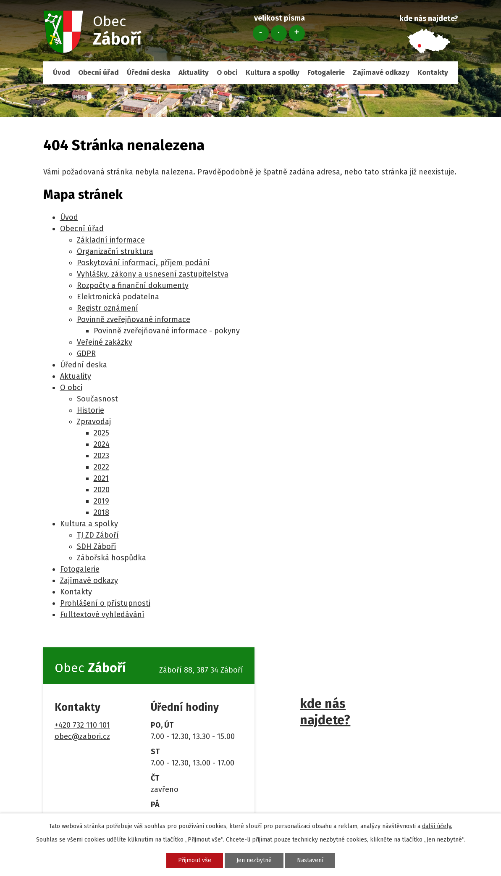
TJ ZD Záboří (98, 535)
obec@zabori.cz (82, 736)
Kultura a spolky (272, 72)
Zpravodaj (94, 421)
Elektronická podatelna (118, 296)
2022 (101, 467)
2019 (101, 501)
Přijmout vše (194, 860)
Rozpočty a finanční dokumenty (133, 285)
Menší (261, 33)
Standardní (279, 33)
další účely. (437, 826)
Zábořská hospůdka (111, 557)
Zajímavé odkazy (381, 72)
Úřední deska (148, 72)
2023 (101, 455)
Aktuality (193, 72)
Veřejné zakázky (104, 342)
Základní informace (111, 240)
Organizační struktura (115, 251)
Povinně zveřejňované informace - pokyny (167, 330)
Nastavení (310, 860)
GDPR (86, 353)
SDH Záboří (96, 546)
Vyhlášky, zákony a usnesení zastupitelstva (152, 274)
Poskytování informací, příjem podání (143, 262)
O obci (227, 72)
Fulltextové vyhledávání (102, 614)
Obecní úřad (98, 72)
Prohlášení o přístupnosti (105, 603)
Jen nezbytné (254, 860)
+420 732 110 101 (82, 725)
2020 (102, 489)
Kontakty (432, 72)
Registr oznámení (107, 308)
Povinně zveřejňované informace (133, 319)
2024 (102, 444)
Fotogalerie (326, 72)
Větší (297, 33)
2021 (101, 478)
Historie (90, 410)
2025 (101, 433)
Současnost (97, 399)
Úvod (61, 72)
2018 (101, 512)
